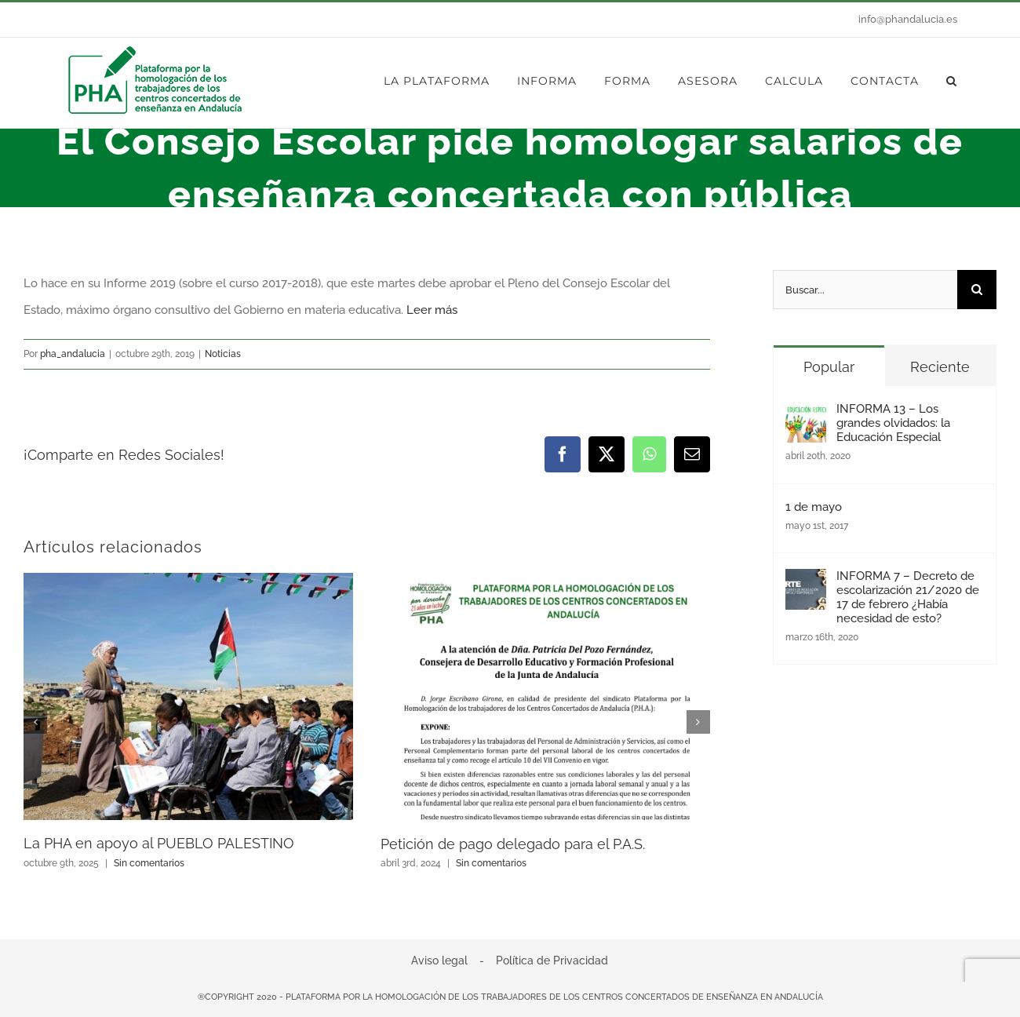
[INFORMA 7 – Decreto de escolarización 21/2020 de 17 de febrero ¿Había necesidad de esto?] (805, 582)
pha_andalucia (72, 353)
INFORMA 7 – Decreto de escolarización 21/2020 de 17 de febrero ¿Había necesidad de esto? (907, 597)
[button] (951, 81)
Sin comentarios (149, 863)
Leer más (431, 310)
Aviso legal (439, 960)
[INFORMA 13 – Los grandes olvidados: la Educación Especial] (805, 415)
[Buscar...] (865, 289)
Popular (828, 367)
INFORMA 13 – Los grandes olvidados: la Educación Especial (893, 423)
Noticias (223, 353)
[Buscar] (976, 289)
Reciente (940, 367)
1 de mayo (813, 507)
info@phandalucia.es (907, 19)
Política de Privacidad (552, 960)
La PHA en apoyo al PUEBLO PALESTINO (159, 843)
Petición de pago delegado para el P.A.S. (513, 844)
